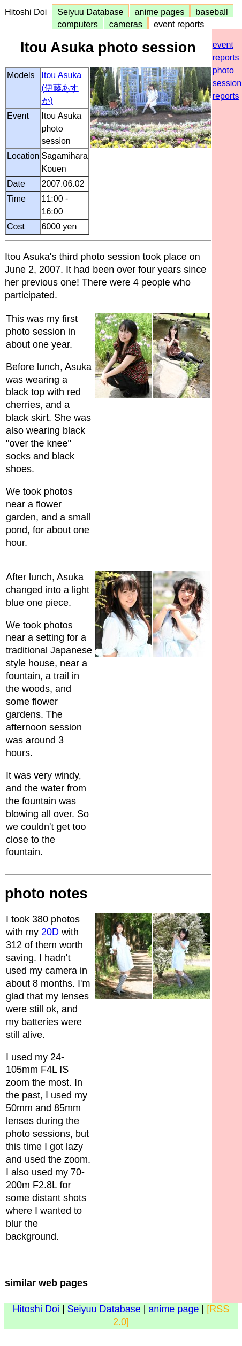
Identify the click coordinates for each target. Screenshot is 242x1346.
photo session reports (227, 83)
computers (77, 24)
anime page (173, 1309)
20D (50, 932)
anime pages (160, 12)
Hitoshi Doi (28, 12)
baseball (211, 12)
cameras (125, 24)
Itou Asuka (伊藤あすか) (62, 88)
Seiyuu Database (90, 12)
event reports (179, 24)
